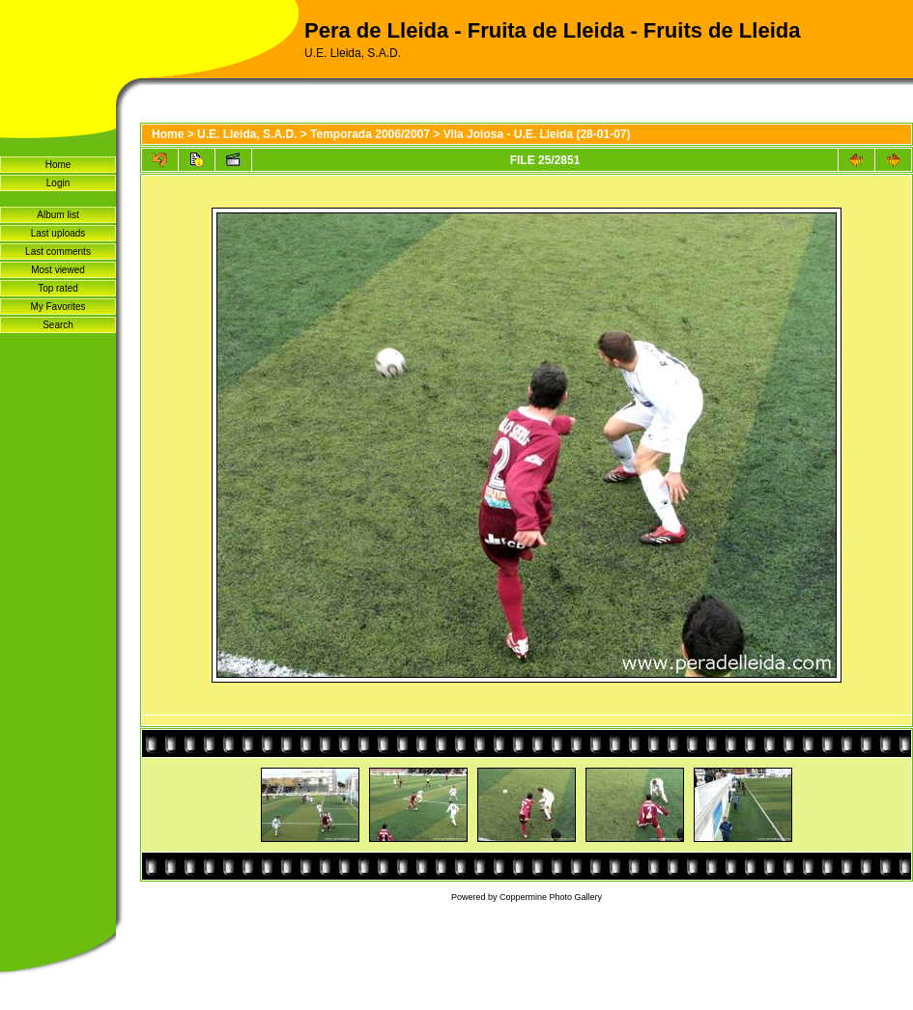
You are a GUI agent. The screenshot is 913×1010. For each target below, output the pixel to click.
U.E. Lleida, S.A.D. (247, 134)
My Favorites (57, 306)
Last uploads (58, 233)
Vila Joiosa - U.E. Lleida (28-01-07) (537, 134)
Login (58, 183)
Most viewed (58, 270)
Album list (57, 215)
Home (58, 164)
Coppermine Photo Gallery (550, 897)
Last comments (58, 251)
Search (58, 325)
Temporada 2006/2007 (370, 134)
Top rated (58, 288)
